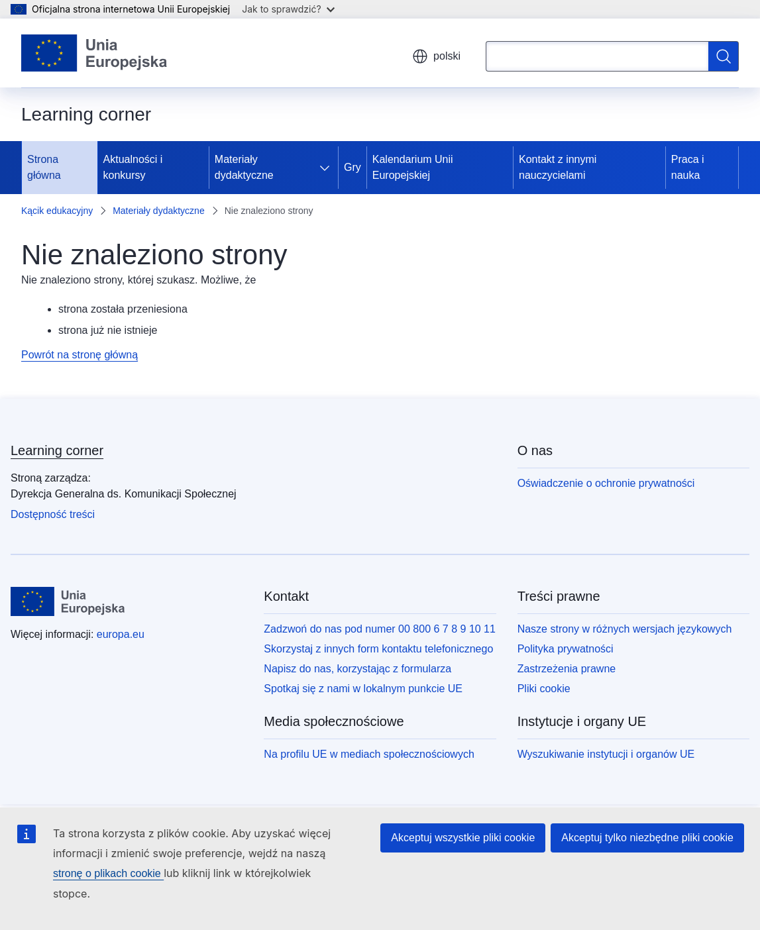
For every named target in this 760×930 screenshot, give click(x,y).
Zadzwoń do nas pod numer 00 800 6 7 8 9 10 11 (380, 629)
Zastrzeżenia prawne (566, 668)
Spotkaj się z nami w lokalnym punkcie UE (363, 688)
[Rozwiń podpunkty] (327, 167)
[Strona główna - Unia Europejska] (94, 53)
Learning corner (57, 450)
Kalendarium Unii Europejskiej (412, 167)
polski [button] (436, 56)
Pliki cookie (543, 688)
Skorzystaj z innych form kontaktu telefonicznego (378, 648)
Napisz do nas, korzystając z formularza (357, 668)
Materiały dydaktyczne (244, 167)
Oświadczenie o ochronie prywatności (606, 483)
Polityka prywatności (565, 648)
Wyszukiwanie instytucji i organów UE (606, 754)
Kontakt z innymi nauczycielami (557, 167)
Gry (352, 167)
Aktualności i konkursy (133, 167)
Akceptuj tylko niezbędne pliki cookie (647, 837)
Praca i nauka (687, 167)
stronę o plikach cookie (108, 873)
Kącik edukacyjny (57, 210)
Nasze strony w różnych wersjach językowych (624, 629)
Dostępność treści (53, 514)
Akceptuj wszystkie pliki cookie (463, 837)
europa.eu (120, 634)
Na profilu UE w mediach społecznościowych (369, 754)
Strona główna (44, 167)
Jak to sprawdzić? (288, 9)
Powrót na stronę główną (79, 354)
